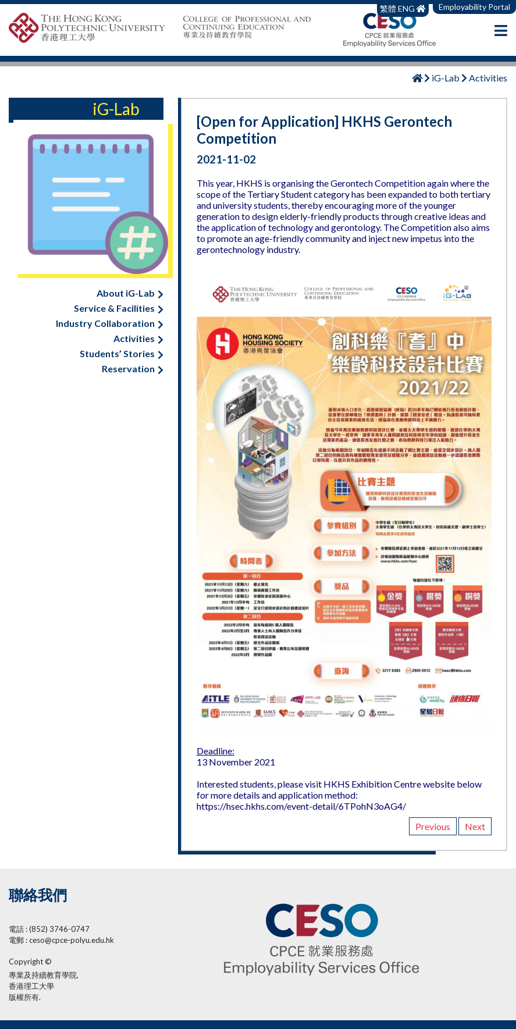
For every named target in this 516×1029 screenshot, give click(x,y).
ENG (406, 8)
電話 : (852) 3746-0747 (49, 929)
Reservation (132, 368)
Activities (138, 338)
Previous (432, 826)
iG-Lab (446, 77)
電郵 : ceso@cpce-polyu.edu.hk (61, 940)
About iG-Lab (130, 292)
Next (475, 826)
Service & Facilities (118, 308)
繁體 (389, 8)
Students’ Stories (121, 353)
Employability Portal (474, 7)
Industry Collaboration (109, 323)
